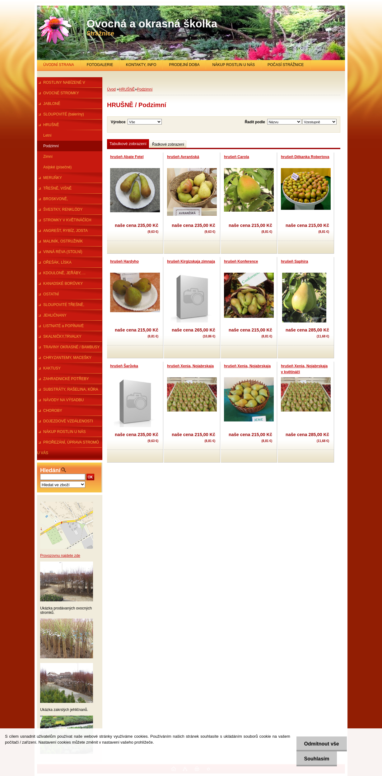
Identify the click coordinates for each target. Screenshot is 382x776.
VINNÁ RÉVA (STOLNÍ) (62, 252)
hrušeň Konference (241, 261)
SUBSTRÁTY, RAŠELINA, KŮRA (70, 389)
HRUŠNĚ (51, 125)
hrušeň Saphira (294, 261)
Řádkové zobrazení (168, 144)
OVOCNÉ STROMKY (61, 93)
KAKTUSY (52, 368)
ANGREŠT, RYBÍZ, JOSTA (65, 230)
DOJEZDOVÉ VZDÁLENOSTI (68, 421)
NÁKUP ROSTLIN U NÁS (233, 65)
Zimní (48, 156)
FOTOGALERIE (100, 65)
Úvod (111, 89)
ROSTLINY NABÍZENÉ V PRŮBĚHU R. (61, 84)
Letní (47, 135)
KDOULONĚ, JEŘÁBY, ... (64, 273)
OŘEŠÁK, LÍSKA (57, 262)
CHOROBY (52, 410)
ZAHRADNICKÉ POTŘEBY (66, 379)
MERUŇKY (52, 178)
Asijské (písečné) (57, 167)
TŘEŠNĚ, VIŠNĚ (57, 188)
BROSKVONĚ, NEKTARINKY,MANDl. (55, 200)
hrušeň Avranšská (183, 157)
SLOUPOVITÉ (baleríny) (63, 114)
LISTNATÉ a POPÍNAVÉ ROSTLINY (60, 327)
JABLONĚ (51, 103)
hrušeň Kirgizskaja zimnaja (191, 261)
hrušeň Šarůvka (124, 366)
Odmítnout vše (321, 743)
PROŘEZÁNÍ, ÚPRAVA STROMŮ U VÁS (68, 444)
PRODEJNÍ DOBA (184, 65)
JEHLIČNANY (55, 315)
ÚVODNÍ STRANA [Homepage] (58, 65)
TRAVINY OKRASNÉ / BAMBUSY (71, 347)
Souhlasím (316, 758)
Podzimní (51, 146)
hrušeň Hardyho (124, 261)
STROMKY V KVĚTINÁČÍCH (67, 220)
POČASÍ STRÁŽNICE (286, 65)
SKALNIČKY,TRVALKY (62, 336)
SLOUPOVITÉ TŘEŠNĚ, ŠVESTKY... (60, 306)
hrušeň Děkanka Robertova (305, 157)
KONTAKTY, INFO (141, 65)
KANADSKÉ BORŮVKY (63, 283)
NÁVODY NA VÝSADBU (63, 400)
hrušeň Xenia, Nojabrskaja (190, 366)
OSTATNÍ (51, 294)
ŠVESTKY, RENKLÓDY (63, 209)
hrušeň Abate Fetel (127, 157)
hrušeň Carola (236, 157)
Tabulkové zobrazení (128, 143)
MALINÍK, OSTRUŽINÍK (63, 241)
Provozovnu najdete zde (60, 555)
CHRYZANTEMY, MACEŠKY (67, 357)
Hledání (50, 470)
